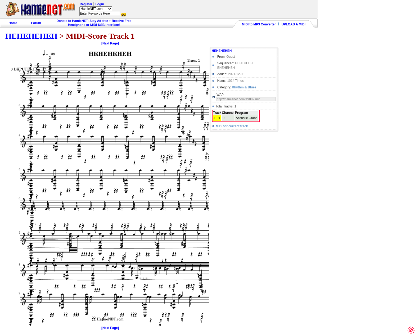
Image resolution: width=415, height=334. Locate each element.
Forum (36, 23)
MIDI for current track (232, 126)
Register (86, 4)
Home (12, 23)
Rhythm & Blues (244, 87)
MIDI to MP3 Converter (259, 24)
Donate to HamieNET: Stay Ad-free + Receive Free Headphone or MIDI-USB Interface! (94, 23)
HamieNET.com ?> (95, 8)
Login (99, 4)
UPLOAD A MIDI (293, 24)
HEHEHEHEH (31, 35)
